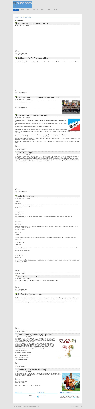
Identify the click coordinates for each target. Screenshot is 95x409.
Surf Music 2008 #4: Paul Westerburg (32, 370)
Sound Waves (24, 53)
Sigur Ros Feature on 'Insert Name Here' (33, 23)
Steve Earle (17, 340)
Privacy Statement (73, 406)
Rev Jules (16, 25)
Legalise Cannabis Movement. (55, 100)
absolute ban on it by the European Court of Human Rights (61, 299)
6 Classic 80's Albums (26, 196)
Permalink (23, 54)
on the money (74, 397)
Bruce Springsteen (24, 340)
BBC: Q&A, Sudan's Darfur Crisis (21, 355)
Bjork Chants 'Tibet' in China (28, 277)
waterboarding (39, 298)
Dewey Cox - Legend (26, 153)
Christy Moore (50, 339)
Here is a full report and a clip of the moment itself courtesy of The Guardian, (29, 282)
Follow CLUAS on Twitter (42, 395)
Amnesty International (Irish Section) (22, 357)
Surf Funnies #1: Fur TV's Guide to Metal (33, 58)
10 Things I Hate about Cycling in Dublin (33, 115)
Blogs (20, 53)
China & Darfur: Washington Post (21, 359)
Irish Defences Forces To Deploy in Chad (22, 353)
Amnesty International (74, 298)
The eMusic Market (66, 395)
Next (37, 385)
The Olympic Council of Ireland (21, 350)
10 (35, 385)
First (20, 385)
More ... (16, 50)
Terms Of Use (79, 406)
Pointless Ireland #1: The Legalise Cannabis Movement (38, 97)
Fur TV (48, 61)
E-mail (19, 54)
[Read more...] (17, 51)
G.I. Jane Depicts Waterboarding (30, 294)
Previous (23, 385)
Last (39, 385)
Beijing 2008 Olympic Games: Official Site (23, 352)
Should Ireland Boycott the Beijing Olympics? (35, 335)
